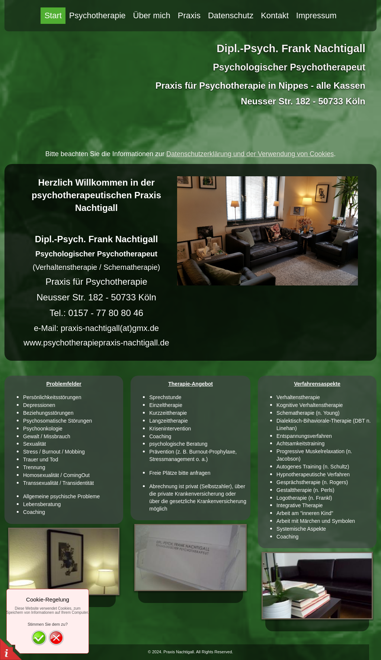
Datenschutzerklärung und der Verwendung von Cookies (250, 154)
